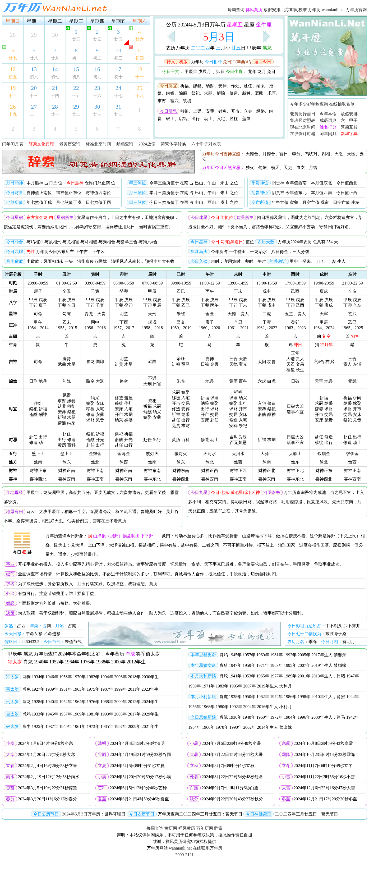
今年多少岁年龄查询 (309, 104)
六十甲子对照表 (206, 144)
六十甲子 (349, 120)
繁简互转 (349, 127)
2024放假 (147, 144)
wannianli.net (180, 848)
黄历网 (170, 828)
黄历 (153, 583)
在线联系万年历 (207, 848)
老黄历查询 (69, 144)
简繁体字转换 (173, 144)
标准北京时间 (98, 144)
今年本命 (328, 114)
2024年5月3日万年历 (81, 814)
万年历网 (204, 828)
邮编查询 (124, 144)
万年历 (314, 9)
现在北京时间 (302, 127)
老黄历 (120, 521)
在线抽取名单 (341, 104)
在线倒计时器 (302, 133)
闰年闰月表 (12, 144)
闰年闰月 (328, 133)
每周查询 (236, 9)
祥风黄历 (186, 828)
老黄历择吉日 (302, 114)
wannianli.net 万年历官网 (344, 9)
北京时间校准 (294, 9)
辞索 (218, 828)
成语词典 (328, 120)
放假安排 (272, 9)
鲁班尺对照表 (302, 120)
